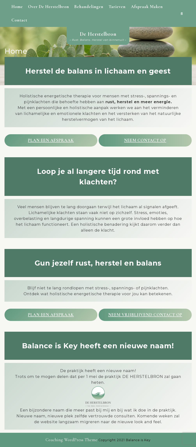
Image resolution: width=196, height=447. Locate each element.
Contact (19, 20)
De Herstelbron (98, 34)
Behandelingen (88, 6)
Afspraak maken (147, 6)
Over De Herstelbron (48, 6)
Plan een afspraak (51, 140)
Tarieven (117, 6)
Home (17, 6)
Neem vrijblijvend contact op (145, 314)
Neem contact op (145, 140)
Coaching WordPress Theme (72, 439)
